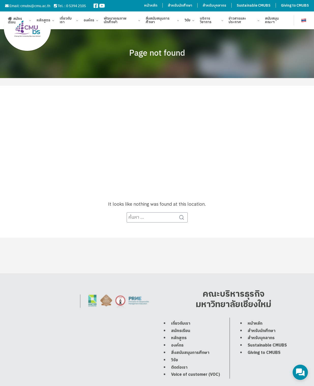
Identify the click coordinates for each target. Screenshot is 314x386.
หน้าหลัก (150, 5)
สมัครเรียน (15, 21)
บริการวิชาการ (206, 21)
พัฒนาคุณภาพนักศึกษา (115, 21)
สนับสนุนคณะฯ (272, 21)
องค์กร (89, 21)
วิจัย (187, 21)
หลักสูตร (43, 21)
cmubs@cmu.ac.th (35, 5)
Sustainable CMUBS (254, 5)
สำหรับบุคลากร (214, 5)
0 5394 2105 (76, 5)
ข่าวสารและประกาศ (237, 21)
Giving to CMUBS (295, 5)
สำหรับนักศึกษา (180, 5)
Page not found (157, 52)
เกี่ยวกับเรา (66, 21)
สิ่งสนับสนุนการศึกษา (158, 21)
